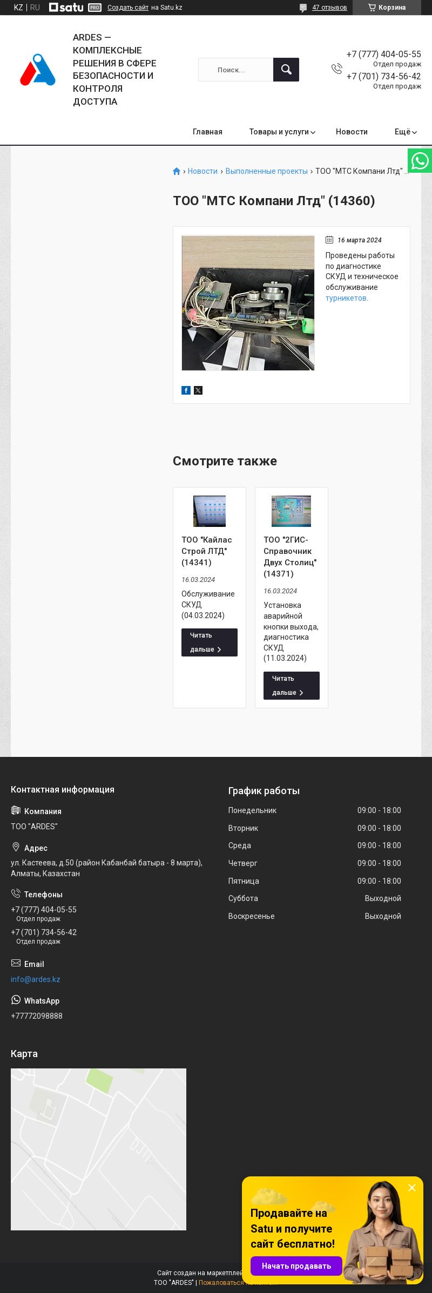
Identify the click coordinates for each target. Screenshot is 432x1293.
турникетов (346, 298)
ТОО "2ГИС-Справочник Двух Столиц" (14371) (290, 557)
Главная (207, 131)
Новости (352, 131)
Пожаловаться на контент (239, 1283)
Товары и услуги (279, 131)
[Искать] (286, 70)
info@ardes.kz (35, 979)
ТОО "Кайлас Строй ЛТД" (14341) (206, 551)
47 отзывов (329, 7)
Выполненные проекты (267, 171)
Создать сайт (127, 7)
